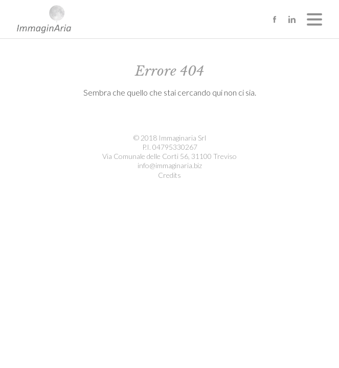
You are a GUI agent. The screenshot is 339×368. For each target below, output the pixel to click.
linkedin (292, 19)
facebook (274, 19)
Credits (169, 175)
